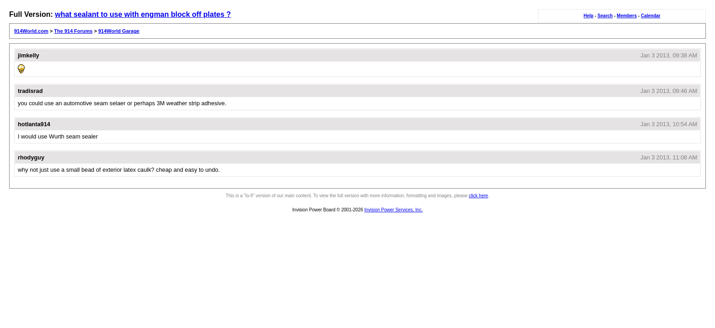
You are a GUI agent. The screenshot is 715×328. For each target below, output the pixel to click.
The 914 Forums (73, 31)
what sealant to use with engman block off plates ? (143, 14)
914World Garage (118, 31)
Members (627, 15)
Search (604, 15)
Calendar (650, 15)
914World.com (31, 31)
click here (478, 195)
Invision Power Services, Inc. (393, 209)
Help (589, 15)
